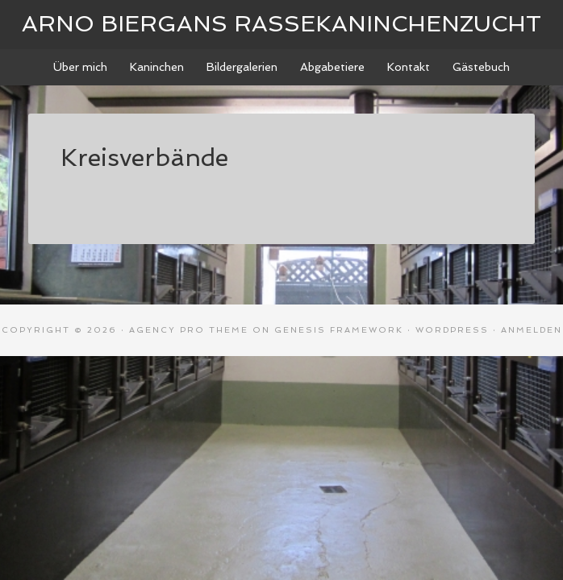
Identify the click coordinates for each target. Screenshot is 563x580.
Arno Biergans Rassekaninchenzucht (281, 23)
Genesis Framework (338, 329)
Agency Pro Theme (188, 329)
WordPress (452, 329)
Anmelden (531, 329)
